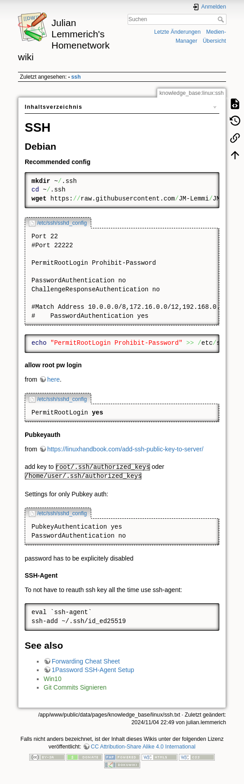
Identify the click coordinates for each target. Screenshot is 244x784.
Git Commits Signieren (75, 687)
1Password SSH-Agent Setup (93, 669)
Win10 (53, 678)
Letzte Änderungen (177, 32)
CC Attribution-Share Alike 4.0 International (143, 747)
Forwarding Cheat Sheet (86, 661)
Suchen (221, 19)
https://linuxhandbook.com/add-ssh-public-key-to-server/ (125, 449)
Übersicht (214, 41)
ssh (76, 77)
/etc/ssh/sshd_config (62, 223)
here (53, 379)
